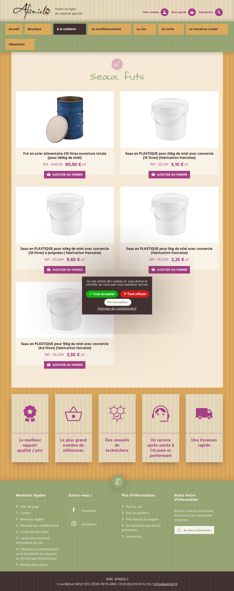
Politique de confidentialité (39, 525)
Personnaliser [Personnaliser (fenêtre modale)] (117, 302)
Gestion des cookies (34, 564)
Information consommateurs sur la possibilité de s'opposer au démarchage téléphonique (37, 554)
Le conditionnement (101, 29)
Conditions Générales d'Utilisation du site (33, 541)
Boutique (43, 29)
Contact (25, 513)
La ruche (149, 29)
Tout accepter (102, 294)
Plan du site (134, 506)
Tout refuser (135, 294)
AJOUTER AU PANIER (65, 174)
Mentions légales (32, 519)
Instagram (82, 523)
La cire (129, 29)
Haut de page (29, 506)
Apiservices (134, 536)
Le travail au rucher (178, 29)
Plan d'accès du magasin (142, 519)
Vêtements (209, 29)
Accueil (22, 29)
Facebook (82, 510)
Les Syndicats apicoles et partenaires (141, 528)
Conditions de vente (34, 532)
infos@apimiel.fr (165, 584)
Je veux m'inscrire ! (194, 530)
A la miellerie (67, 29)
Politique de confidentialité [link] (117, 308)
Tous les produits (137, 513)
